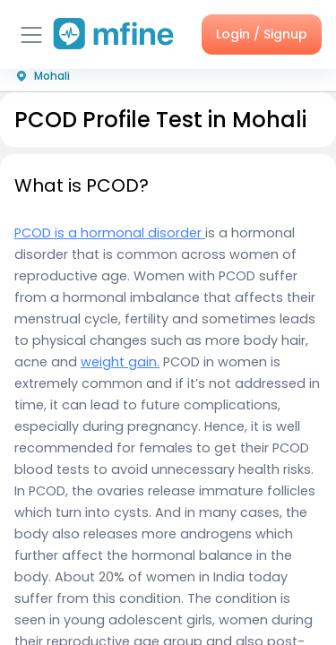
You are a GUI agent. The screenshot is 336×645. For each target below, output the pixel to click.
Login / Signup (261, 34)
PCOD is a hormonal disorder (109, 233)
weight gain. (120, 362)
